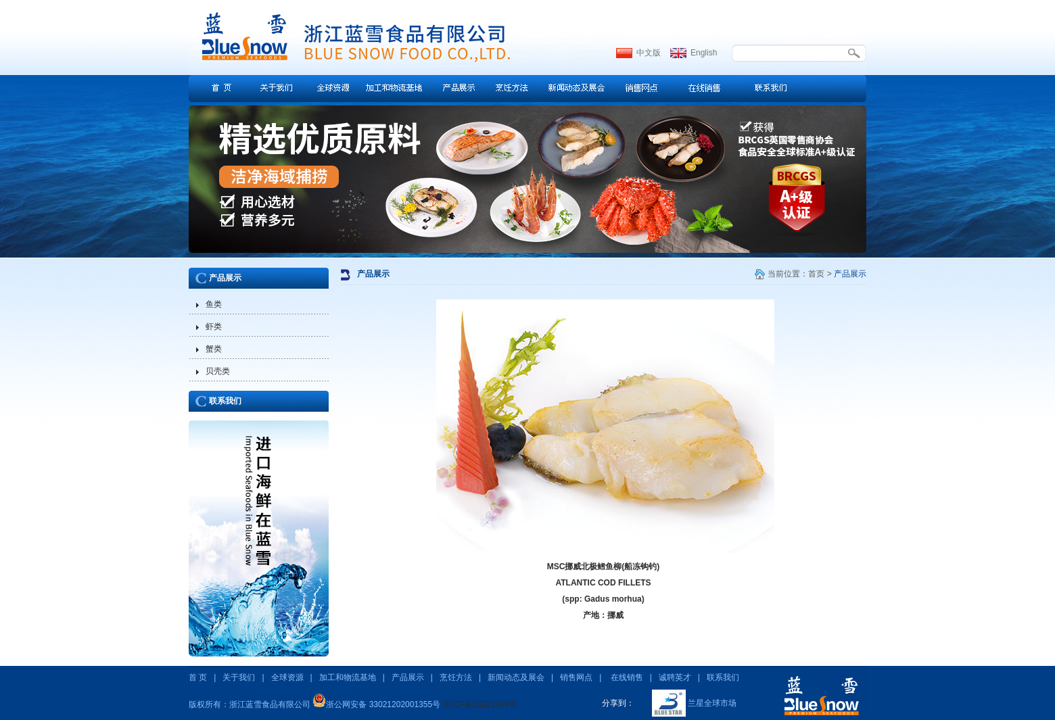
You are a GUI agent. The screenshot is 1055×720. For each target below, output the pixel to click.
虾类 (214, 326)
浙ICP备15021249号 (479, 704)
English (703, 52)
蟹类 (214, 349)
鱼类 (214, 304)
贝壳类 (218, 371)
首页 (816, 274)
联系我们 (225, 401)
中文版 (648, 52)
